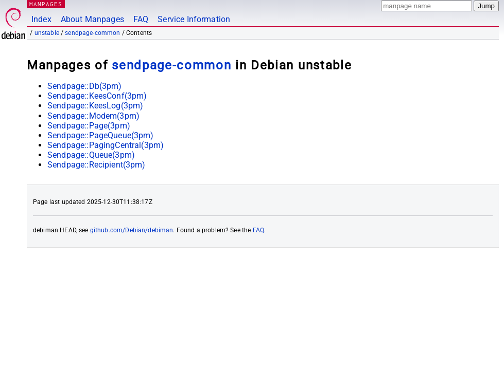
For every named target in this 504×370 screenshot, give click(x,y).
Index (41, 19)
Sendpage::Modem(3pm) (93, 116)
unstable (46, 32)
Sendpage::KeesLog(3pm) (95, 105)
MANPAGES (45, 4)
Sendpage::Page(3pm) (88, 126)
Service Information (194, 19)
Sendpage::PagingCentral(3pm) (105, 145)
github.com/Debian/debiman (131, 230)
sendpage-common (92, 32)
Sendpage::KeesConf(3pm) (97, 96)
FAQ (140, 19)
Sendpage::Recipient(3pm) (96, 165)
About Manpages (92, 19)
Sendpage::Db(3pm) (84, 86)
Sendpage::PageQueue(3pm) (100, 135)
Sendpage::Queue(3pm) (91, 155)
